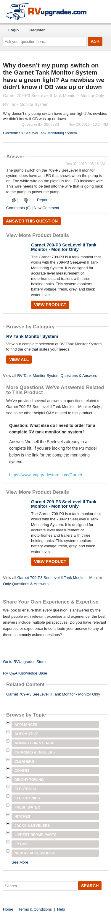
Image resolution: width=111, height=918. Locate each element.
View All (19, 359)
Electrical (26, 789)
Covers (22, 771)
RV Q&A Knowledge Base (25, 673)
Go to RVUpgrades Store (24, 661)
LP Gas (21, 844)
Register (37, 30)
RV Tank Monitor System (32, 336)
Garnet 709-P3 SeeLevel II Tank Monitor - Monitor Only (63, 247)
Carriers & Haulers (35, 752)
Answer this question (32, 221)
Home (8, 909)
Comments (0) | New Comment (32, 208)
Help (61, 909)
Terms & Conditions (35, 909)
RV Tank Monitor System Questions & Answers (57, 375)
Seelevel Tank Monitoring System (50, 133)
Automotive (26, 734)
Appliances (26, 725)
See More (20, 862)
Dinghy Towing (29, 780)
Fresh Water (27, 807)
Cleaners (24, 761)
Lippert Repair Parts (36, 835)
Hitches (22, 816)
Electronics (11, 133)
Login (13, 30)
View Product (50, 304)
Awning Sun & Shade (34, 743)
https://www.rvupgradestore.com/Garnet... (47, 474)
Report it (44, 200)
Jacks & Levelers (32, 826)
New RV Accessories (35, 853)
